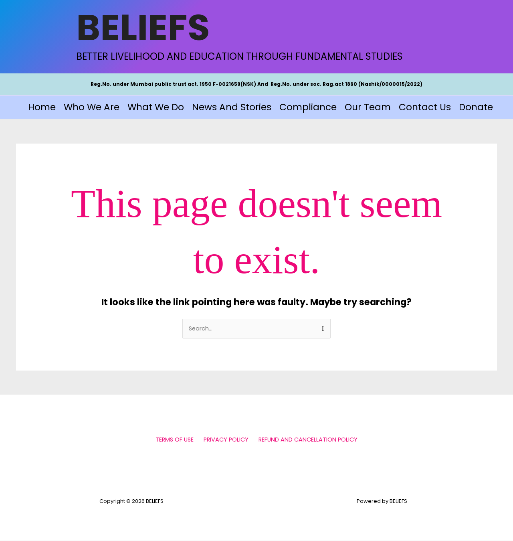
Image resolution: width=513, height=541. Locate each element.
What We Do (155, 107)
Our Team (368, 107)
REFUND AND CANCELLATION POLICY (306, 440)
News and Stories (231, 107)
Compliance (308, 107)
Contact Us (425, 107)
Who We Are (91, 107)
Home (42, 107)
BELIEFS (143, 27)
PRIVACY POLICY (225, 440)
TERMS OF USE (176, 440)
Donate (476, 107)
